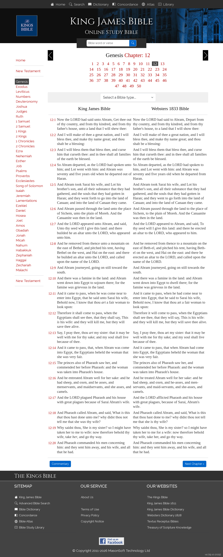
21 (143, 69)
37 (99, 80)
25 (91, 75)
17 (113, 69)
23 (157, 69)
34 (157, 75)
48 (124, 86)
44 (150, 80)
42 (135, 80)
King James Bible (28, 497)
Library (166, 4)
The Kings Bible (157, 497)
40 (121, 80)
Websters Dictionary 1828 (164, 515)
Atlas (148, 4)
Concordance (125, 4)
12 (155, 63)
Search (77, 4)
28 (113, 75)
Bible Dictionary (28, 509)
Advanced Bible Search (33, 503)
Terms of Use (90, 509)
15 (99, 69)
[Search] (108, 43)
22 (150, 69)
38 (106, 80)
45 (157, 80)
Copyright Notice (92, 521)
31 (135, 75)
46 (165, 80)
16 (106, 69)
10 (140, 63)
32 (143, 75)
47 (117, 86)
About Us (87, 497)
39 (113, 80)
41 (128, 80)
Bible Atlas (24, 521)
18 (121, 69)
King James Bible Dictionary (165, 509)
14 (91, 69)
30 (128, 75)
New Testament (28, 71)
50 (139, 86)
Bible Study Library (30, 527)
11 (148, 63)
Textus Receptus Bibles (163, 521)
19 (128, 69)
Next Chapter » (194, 464)
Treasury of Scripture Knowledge (169, 527)
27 (106, 75)
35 (165, 75)
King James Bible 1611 (161, 503)
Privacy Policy (90, 515)
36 (91, 80)
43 (143, 80)
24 (165, 69)
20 (135, 69)
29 (121, 75)
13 (162, 63)
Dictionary (99, 4)
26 (99, 75)
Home (58, 4)
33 (150, 75)
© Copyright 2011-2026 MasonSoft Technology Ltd (111, 550)
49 (132, 86)
